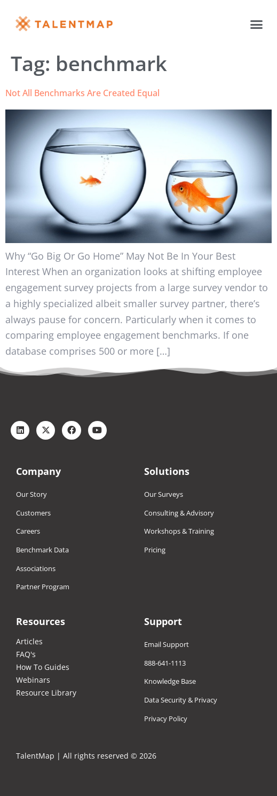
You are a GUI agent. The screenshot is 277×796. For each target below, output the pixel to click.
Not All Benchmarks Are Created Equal (82, 93)
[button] (257, 24)
